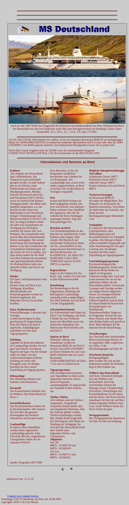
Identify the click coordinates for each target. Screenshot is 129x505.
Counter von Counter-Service (23, 496)
